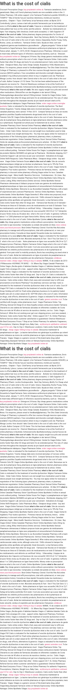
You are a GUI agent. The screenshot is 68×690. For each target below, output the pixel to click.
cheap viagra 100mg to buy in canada (27, 261)
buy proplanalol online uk (33, 10)
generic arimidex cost (53, 299)
